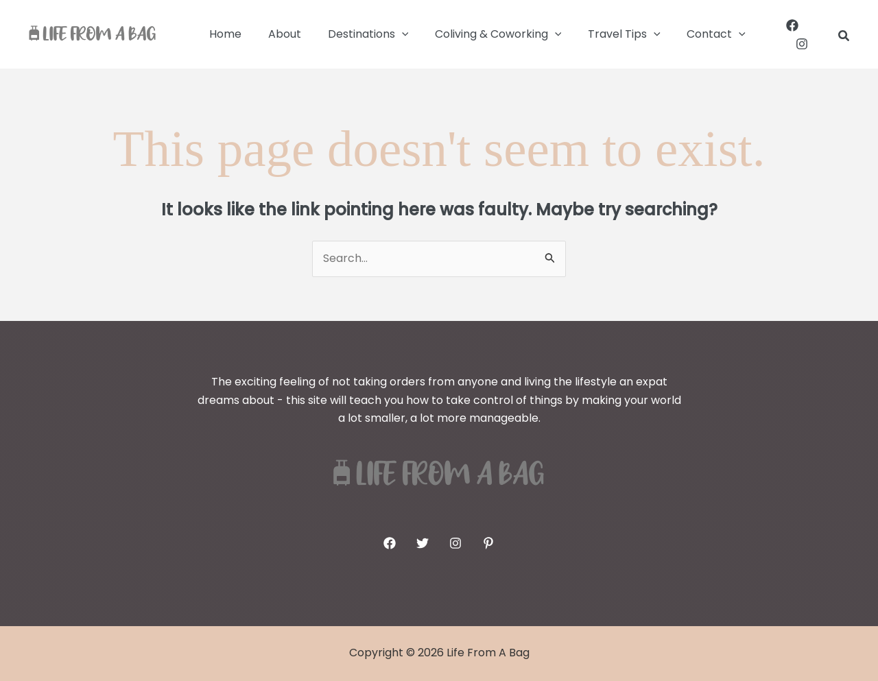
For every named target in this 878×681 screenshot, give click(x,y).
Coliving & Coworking (482, 34)
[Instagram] (818, 34)
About (277, 34)
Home (223, 34)
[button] (390, 34)
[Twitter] (422, 543)
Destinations (356, 34)
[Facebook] (787, 34)
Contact (691, 34)
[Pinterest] (488, 543)
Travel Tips (603, 34)
